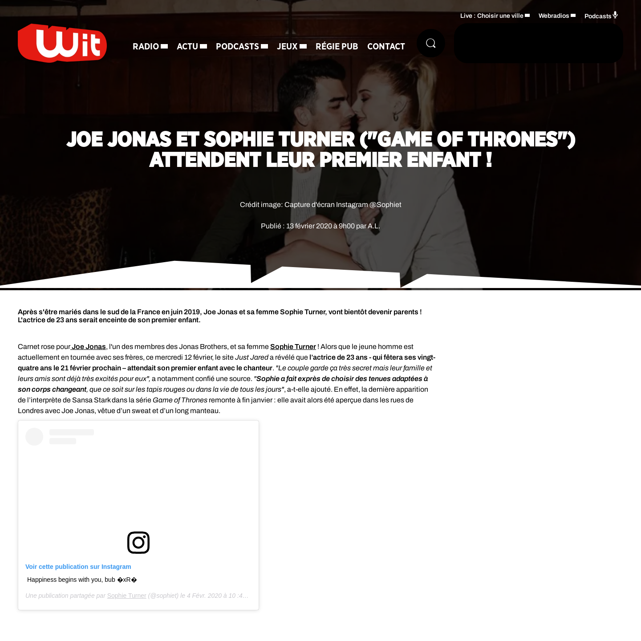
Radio (146, 46)
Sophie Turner (293, 346)
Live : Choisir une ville (491, 15)
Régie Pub (337, 46)
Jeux (287, 46)
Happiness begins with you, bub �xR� (82, 579)
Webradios (554, 15)
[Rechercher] (431, 43)
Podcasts (237, 46)
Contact (386, 46)
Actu (187, 46)
